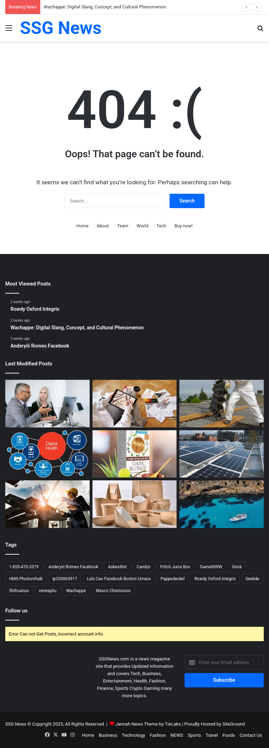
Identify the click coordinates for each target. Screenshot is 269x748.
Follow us (16, 611)
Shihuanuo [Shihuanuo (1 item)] (19, 590)
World (143, 225)
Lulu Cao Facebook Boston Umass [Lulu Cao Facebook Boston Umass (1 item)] (119, 578)
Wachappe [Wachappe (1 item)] (76, 590)
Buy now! (183, 225)
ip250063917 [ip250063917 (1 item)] (65, 578)
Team (123, 225)
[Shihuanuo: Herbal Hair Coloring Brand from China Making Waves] (134, 454)
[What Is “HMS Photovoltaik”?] (221, 454)
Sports (194, 735)
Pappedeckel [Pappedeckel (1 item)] (173, 578)
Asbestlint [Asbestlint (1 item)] (117, 566)
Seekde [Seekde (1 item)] (252, 578)
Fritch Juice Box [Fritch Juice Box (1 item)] (175, 566)
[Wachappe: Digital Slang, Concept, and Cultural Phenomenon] (134, 403)
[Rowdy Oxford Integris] (47, 403)
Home (82, 225)
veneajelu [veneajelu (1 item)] (47, 590)
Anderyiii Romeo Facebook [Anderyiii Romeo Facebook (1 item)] (73, 566)
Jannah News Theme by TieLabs (148, 724)
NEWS (177, 735)
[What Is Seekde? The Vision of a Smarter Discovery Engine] (47, 504)
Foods (228, 735)
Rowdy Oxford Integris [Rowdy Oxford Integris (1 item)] (215, 578)
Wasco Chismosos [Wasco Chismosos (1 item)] (113, 590)
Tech (161, 225)
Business (108, 735)
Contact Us (251, 735)
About (103, 225)
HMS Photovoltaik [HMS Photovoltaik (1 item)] (26, 578)
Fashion (158, 735)
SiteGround (233, 724)
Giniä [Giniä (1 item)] (236, 566)
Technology (133, 735)
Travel (212, 735)
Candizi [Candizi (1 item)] (144, 566)
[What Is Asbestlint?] (221, 403)
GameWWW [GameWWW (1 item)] (211, 566)
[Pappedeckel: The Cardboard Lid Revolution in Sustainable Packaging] (134, 504)
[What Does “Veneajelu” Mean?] (221, 504)
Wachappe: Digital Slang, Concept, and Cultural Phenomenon (105, 6)
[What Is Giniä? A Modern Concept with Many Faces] (47, 454)
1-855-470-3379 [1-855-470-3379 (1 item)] (24, 566)
